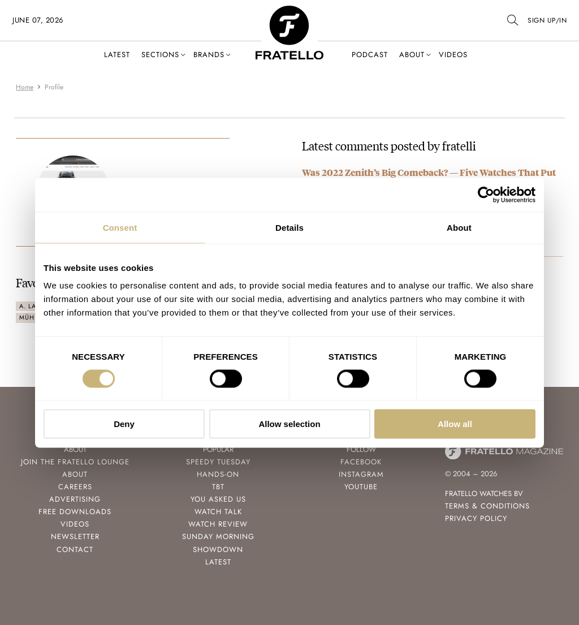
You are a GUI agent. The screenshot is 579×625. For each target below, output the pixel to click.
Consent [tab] (120, 227)
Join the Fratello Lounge (75, 461)
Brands (208, 54)
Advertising (75, 499)
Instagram (361, 474)
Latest (117, 54)
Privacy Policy (476, 518)
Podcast (370, 54)
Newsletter (75, 536)
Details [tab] (289, 227)
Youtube (361, 486)
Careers (75, 486)
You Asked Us (218, 499)
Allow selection (289, 424)
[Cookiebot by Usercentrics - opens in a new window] (486, 194)
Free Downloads (74, 511)
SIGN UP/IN (547, 20)
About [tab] (459, 227)
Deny (124, 424)
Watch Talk (218, 511)
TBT (218, 486)
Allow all (455, 424)
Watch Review (218, 524)
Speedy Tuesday (218, 461)
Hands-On (218, 474)
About (412, 54)
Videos (453, 54)
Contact (75, 549)
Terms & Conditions (487, 506)
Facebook (361, 461)
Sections (160, 54)
